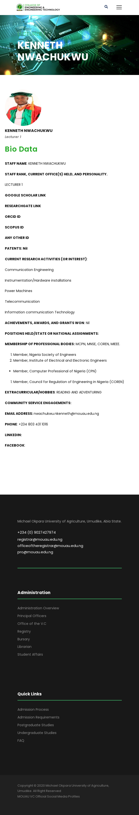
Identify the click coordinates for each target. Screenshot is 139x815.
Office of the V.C (31, 623)
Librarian (24, 646)
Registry (24, 631)
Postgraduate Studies (35, 725)
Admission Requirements (38, 717)
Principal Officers (31, 615)
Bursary (23, 639)
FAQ (20, 740)
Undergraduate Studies (37, 732)
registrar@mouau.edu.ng (39, 539)
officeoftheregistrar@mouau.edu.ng (50, 545)
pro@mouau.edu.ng (35, 551)
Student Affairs (30, 654)
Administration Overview (38, 608)
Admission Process (33, 709)
